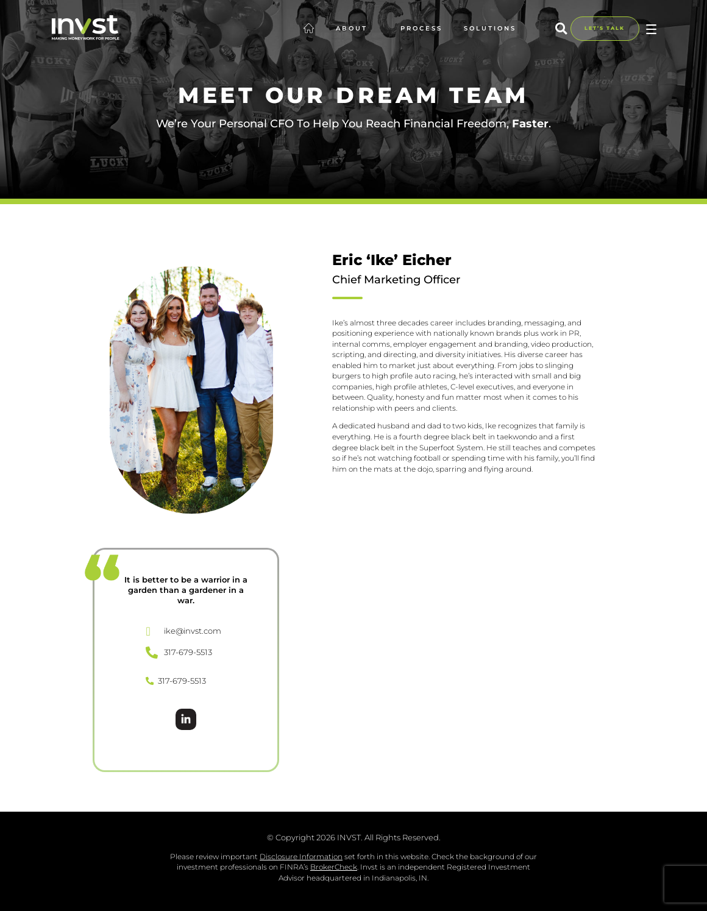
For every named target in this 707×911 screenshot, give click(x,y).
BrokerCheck (333, 866)
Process (421, 28)
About (357, 29)
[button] (561, 28)
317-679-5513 (176, 681)
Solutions (496, 29)
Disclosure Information (301, 856)
